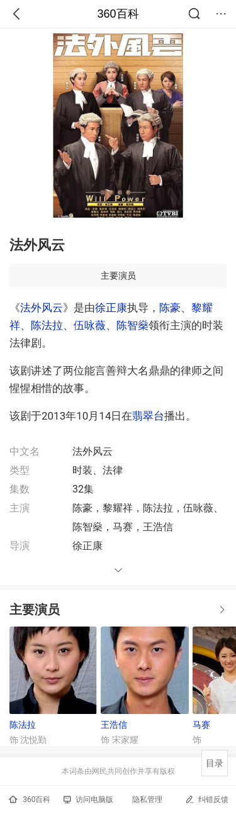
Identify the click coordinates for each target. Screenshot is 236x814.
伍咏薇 (90, 325)
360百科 (117, 14)
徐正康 (111, 307)
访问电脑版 (88, 799)
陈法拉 (47, 325)
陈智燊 (132, 325)
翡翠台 (148, 416)
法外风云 (41, 307)
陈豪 (170, 307)
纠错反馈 (206, 799)
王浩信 (114, 725)
